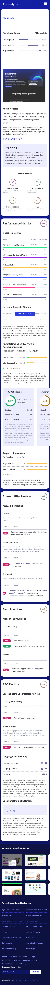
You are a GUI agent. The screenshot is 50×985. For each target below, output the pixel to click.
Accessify (11, 4)
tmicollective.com (33, 932)
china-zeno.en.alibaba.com (13, 921)
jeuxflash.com (7, 915)
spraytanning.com (9, 926)
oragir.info (9, 18)
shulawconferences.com (11, 937)
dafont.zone (7, 943)
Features (13, 956)
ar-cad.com (30, 937)
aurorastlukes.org (9, 948)
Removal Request (30, 960)
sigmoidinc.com (32, 921)
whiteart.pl (30, 948)
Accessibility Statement (11, 960)
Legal (33, 956)
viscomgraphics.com (34, 926)
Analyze (35, 972)
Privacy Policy (7, 964)
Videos (4, 956)
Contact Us (23, 956)
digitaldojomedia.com (11, 910)
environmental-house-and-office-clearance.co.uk (37, 910)
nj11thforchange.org (34, 915)
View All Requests (25, 314)
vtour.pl (5, 932)
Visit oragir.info (13, 139)
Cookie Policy (20, 964)
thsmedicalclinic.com (34, 943)
